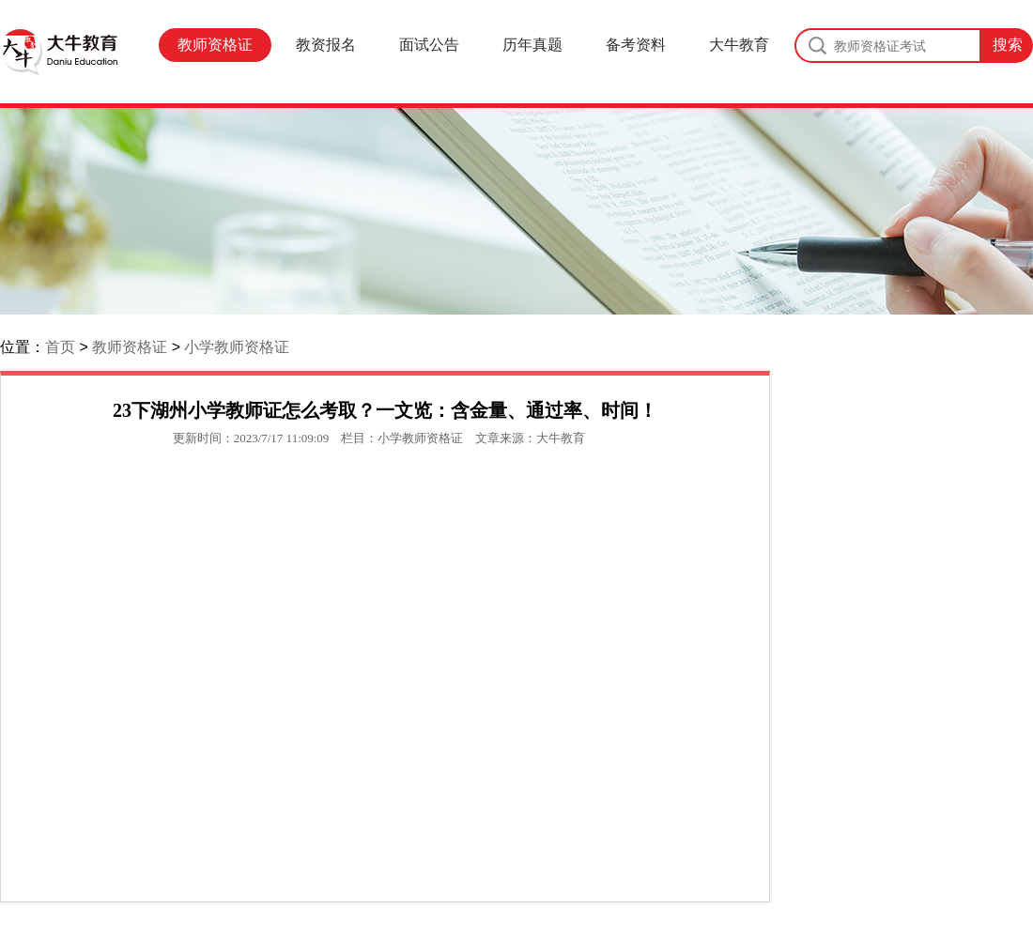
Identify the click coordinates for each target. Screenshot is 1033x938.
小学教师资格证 (236, 347)
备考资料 (636, 45)
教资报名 (326, 45)
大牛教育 (739, 45)
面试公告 (429, 45)
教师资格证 (215, 45)
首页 (60, 347)
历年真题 (532, 45)
